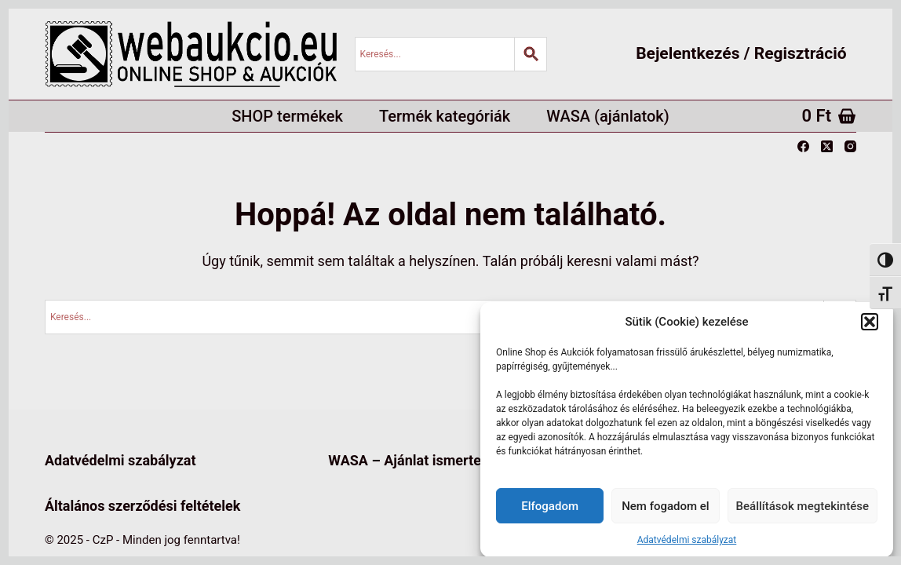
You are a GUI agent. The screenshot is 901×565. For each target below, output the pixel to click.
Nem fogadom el (665, 506)
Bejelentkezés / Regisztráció (741, 53)
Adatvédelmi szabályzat (687, 539)
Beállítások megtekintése (802, 506)
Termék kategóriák (444, 116)
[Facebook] (803, 146)
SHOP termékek (287, 116)
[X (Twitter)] (827, 146)
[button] (869, 322)
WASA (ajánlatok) (607, 116)
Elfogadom (549, 506)
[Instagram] (850, 146)
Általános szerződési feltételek (142, 506)
